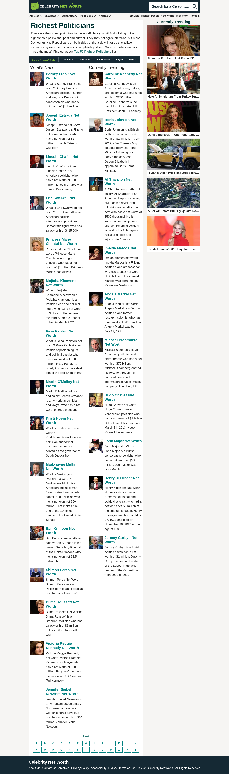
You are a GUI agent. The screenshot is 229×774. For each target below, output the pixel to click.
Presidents (86, 59)
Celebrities (70, 15)
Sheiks (132, 59)
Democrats (69, 59)
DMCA (112, 768)
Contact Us (49, 768)
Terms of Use (127, 768)
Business (52, 15)
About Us (34, 768)
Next (86, 736)
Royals (119, 59)
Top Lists (133, 15)
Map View (182, 15)
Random (195, 15)
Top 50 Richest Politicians (92, 51)
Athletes (35, 15)
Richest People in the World (157, 15)
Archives (63, 768)
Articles (105, 15)
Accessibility (98, 768)
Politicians (88, 15)
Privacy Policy (80, 768)
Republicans (104, 59)
